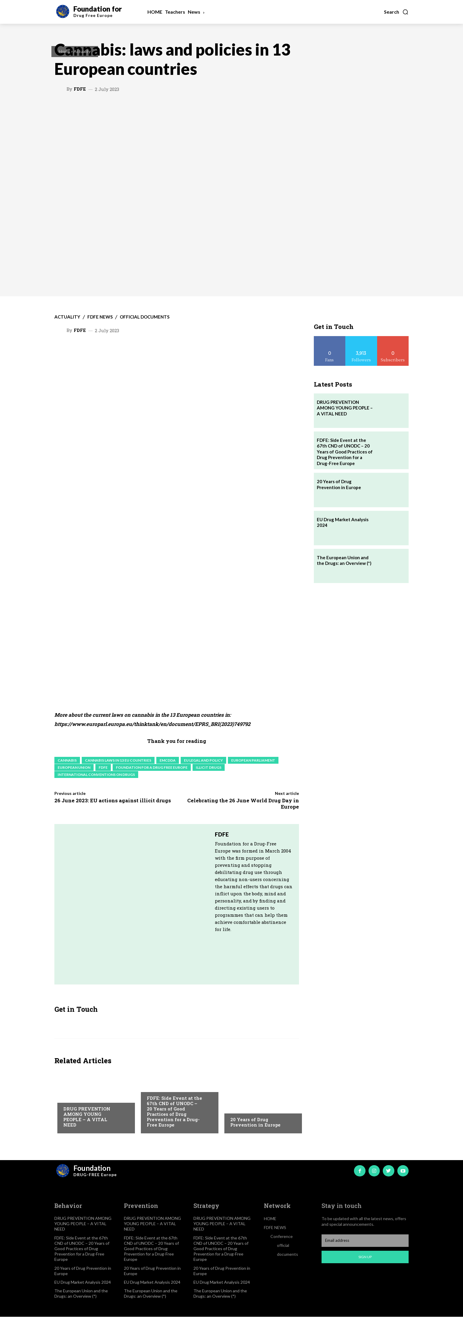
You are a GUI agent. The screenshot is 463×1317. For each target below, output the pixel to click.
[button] (396, 12)
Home (64, 51)
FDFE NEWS (100, 317)
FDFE (80, 89)
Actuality (82, 51)
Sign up (365, 1257)
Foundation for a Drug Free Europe (152, 767)
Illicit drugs (208, 767)
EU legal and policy (203, 760)
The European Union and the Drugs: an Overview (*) (344, 560)
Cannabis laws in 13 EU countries (118, 760)
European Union (74, 767)
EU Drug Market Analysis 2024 (82, 1282)
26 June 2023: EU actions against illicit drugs (112, 800)
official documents (144, 317)
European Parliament (253, 760)
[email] (365, 1241)
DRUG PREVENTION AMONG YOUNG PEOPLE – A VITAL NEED (86, 1117)
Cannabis (67, 760)
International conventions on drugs (96, 774)
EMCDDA (168, 760)
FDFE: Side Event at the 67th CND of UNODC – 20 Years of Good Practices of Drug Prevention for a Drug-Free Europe (174, 1111)
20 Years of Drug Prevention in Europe (255, 1122)
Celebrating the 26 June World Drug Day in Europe (243, 803)
